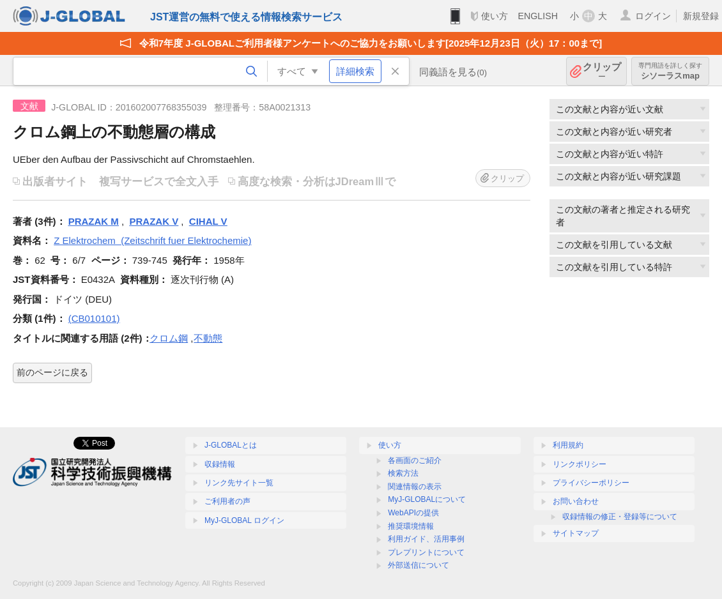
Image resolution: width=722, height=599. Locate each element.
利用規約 (568, 445)
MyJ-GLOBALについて (427, 499)
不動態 (208, 338)
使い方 (494, 16)
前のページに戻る (52, 372)
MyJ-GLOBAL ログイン (244, 520)
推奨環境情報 (411, 526)
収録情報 (219, 464)
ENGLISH (538, 16)
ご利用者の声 (227, 501)
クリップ (602, 71)
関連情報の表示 (415, 486)
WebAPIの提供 (413, 512)
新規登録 (701, 16)
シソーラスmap (670, 71)
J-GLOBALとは (230, 445)
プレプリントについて (426, 552)
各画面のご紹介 (415, 460)
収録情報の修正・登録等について (619, 516)
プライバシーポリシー (591, 482)
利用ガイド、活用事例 (426, 539)
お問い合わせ (576, 501)
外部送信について (418, 565)
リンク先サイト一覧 (238, 482)
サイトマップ (576, 533)
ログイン (653, 16)
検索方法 (403, 473)
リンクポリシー (579, 464)
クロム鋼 (169, 338)
